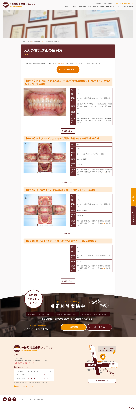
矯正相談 (72, 330)
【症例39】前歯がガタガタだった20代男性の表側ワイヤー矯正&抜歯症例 (66, 139)
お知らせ (99, 3)
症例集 (95, 6)
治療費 (102, 6)
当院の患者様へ (127, 6)
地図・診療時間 (109, 3)
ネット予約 (100, 330)
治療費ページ (62, 63)
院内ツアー (110, 6)
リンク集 (37, 401)
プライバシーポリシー (26, 401)
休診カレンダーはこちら (24, 389)
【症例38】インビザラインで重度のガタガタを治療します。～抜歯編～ (66, 191)
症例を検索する (68, 70)
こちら (104, 120)
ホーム (67, 6)
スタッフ (74, 6)
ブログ (118, 6)
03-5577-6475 (126, 3)
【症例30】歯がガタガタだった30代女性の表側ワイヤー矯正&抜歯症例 (65, 242)
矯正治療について (85, 6)
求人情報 (44, 401)
